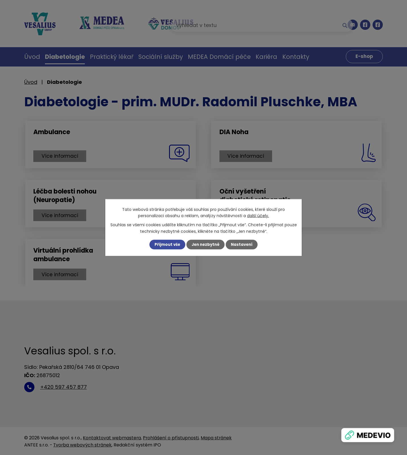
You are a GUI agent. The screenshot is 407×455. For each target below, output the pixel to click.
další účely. (258, 215)
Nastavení (243, 244)
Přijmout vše (165, 244)
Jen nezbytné (206, 244)
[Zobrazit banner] (367, 435)
